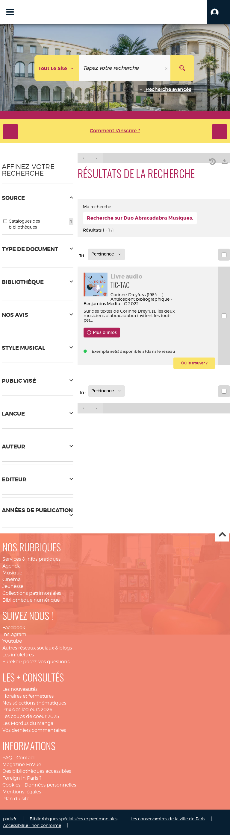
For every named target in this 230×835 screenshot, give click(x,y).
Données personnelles (50, 785)
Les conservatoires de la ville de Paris (168, 818)
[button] (218, 12)
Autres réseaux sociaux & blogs (37, 648)
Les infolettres (18, 655)
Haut (222, 535)
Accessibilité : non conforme (32, 825)
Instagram (14, 634)
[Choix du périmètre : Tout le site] (56, 68)
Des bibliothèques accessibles (36, 771)
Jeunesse (12, 586)
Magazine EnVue (21, 764)
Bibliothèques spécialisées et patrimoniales (73, 818)
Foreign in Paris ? (21, 778)
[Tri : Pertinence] (106, 254)
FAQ (7, 758)
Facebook (13, 627)
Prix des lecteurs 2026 (27, 709)
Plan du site (15, 798)
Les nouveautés (19, 689)
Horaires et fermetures (28, 696)
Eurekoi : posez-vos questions (35, 661)
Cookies (11, 785)
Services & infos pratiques (31, 559)
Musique (12, 573)
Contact (25, 758)
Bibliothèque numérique (31, 600)
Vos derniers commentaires (34, 730)
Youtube (12, 641)
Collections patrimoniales (31, 593)
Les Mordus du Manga (27, 723)
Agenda (11, 566)
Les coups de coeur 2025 (30, 716)
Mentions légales (21, 792)
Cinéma (11, 579)
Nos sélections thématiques (34, 703)
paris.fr (9, 818)
